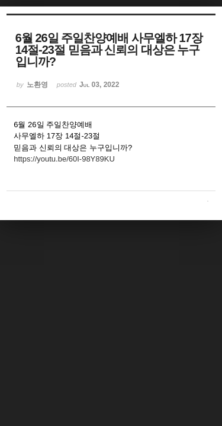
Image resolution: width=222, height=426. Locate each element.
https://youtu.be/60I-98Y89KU (64, 158)
